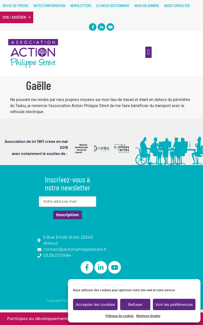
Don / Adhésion (17, 17)
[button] (148, 52)
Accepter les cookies (95, 304)
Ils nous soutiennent (112, 6)
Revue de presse (15, 6)
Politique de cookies (120, 316)
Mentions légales (148, 316)
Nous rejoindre (146, 6)
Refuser (135, 304)
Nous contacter (177, 6)
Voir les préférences (174, 304)
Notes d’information (49, 6)
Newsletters (80, 6)
